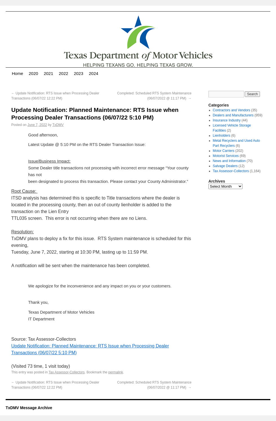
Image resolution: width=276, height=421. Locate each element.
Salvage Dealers (225, 166)
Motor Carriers (224, 151)
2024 (93, 73)
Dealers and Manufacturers (233, 115)
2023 (78, 73)
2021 (48, 73)
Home (17, 73)
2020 (33, 73)
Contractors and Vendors (231, 110)
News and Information (229, 161)
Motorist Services (226, 156)
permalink (115, 372)
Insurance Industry (227, 120)
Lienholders (221, 136)
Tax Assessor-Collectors (67, 372)
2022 (63, 73)
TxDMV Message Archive (29, 408)
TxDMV (58, 125)
